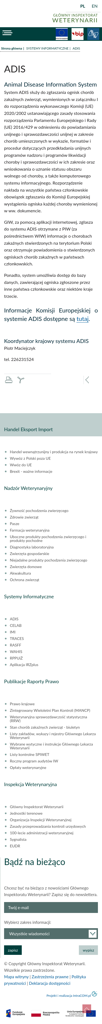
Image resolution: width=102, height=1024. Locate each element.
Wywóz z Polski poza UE (30, 458)
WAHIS (16, 652)
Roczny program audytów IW (34, 761)
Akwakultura (20, 573)
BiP (78, 34)
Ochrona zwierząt (24, 580)
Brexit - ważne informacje (31, 471)
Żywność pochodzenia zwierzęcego (39, 511)
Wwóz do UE (21, 465)
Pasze (14, 524)
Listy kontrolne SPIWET (29, 754)
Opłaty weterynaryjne (28, 767)
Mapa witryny (16, 976)
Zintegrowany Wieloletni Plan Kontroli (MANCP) (50, 710)
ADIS (14, 619)
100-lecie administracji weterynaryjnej (41, 833)
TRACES (17, 638)
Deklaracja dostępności (49, 983)
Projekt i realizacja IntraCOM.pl (69, 996)
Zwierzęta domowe (26, 567)
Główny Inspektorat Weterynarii (36, 807)
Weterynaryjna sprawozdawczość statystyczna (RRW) (48, 719)
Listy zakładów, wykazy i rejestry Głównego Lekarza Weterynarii (53, 736)
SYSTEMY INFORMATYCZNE (47, 48)
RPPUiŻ (16, 658)
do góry (86, 1008)
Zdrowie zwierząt (24, 517)
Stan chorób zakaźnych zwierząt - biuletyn (45, 727)
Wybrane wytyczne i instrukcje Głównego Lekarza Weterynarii (51, 746)
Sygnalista (18, 839)
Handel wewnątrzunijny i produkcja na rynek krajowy (54, 452)
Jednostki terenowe (26, 813)
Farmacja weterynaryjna (30, 530)
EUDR (15, 846)
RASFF (15, 645)
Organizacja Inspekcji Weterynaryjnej (40, 820)
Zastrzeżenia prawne (50, 976)
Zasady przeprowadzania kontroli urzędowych (48, 826)
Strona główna (11, 48)
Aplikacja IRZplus (24, 665)
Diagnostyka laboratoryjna (32, 547)
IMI (13, 632)
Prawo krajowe (22, 704)
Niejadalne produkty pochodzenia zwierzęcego (48, 560)
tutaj (82, 318)
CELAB (15, 625)
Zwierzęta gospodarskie (29, 554)
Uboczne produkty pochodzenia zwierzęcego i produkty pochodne (48, 538)
